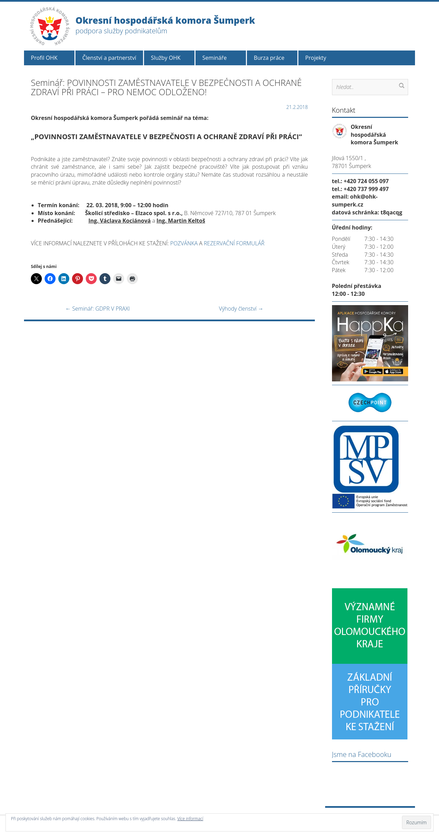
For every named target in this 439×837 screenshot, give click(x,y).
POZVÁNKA (184, 243)
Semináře (214, 58)
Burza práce (269, 58)
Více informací (190, 819)
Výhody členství (241, 308)
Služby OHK (165, 58)
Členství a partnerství (109, 58)
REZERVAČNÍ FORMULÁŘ (234, 243)
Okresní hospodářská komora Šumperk (165, 20)
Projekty (315, 58)
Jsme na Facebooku (362, 754)
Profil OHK (44, 58)
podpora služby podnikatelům (121, 30)
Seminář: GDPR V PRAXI (97, 308)
